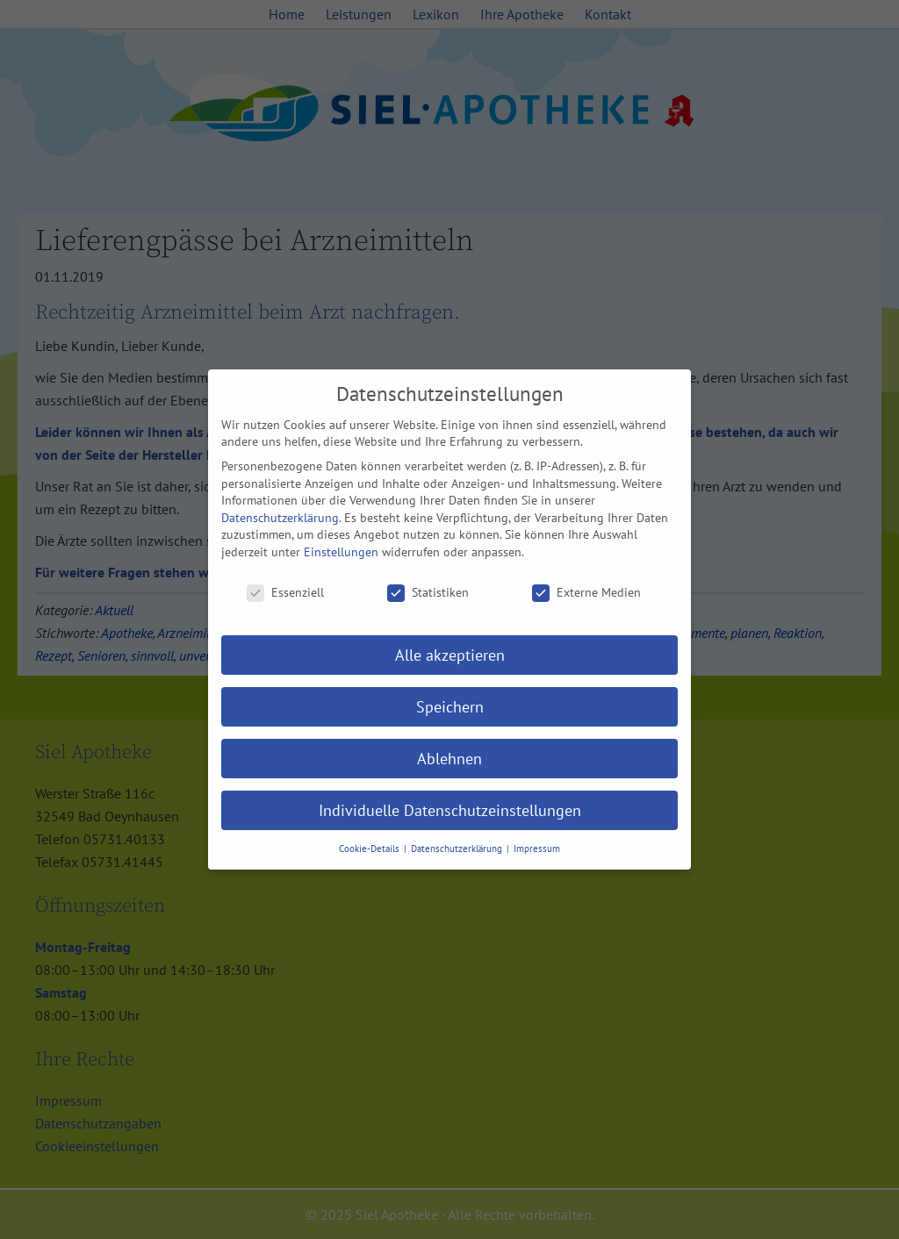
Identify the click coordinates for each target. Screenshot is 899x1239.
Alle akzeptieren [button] (450, 655)
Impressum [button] (537, 848)
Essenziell (285, 592)
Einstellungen (341, 552)
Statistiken (428, 592)
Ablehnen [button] (449, 758)
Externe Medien (586, 592)
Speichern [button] (450, 707)
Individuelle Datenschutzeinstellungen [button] (450, 810)
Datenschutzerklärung (280, 518)
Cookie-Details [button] (370, 848)
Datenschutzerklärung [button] (458, 848)
